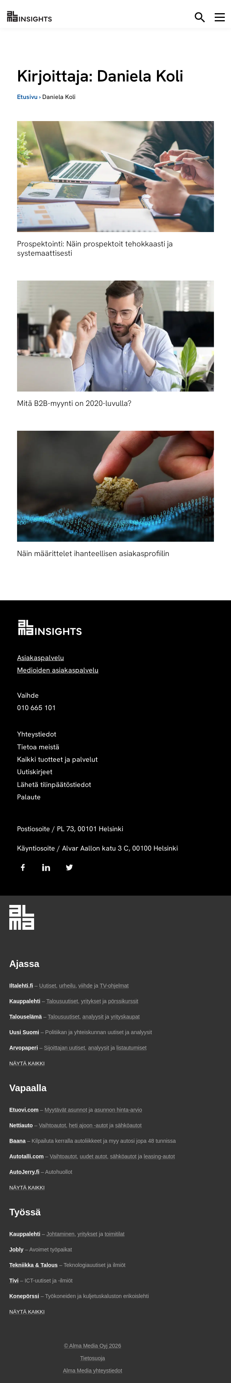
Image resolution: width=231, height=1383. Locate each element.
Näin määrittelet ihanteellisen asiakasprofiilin (93, 553)
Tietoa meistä (38, 746)
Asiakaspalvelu (40, 657)
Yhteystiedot (36, 734)
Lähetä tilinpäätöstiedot (54, 784)
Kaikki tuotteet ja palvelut (57, 759)
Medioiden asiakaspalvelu (57, 670)
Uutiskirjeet (34, 771)
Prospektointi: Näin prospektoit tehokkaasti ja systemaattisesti (95, 248)
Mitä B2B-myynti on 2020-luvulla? (74, 403)
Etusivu (27, 97)
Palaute (29, 796)
